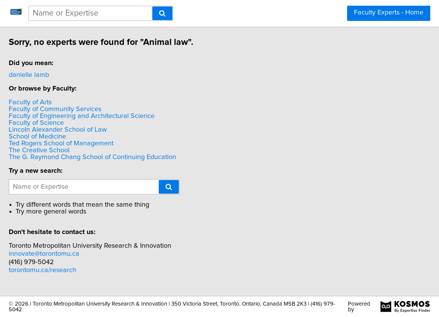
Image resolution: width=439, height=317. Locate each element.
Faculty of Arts (70, 102)
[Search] (162, 13)
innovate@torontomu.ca (84, 253)
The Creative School (79, 150)
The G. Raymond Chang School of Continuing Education (132, 157)
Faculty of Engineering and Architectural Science (121, 116)
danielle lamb (69, 75)
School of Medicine (77, 136)
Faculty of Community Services (95, 109)
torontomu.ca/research (82, 270)
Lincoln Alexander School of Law (98, 129)
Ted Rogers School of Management (101, 143)
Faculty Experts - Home (388, 12)
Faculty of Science (76, 122)
